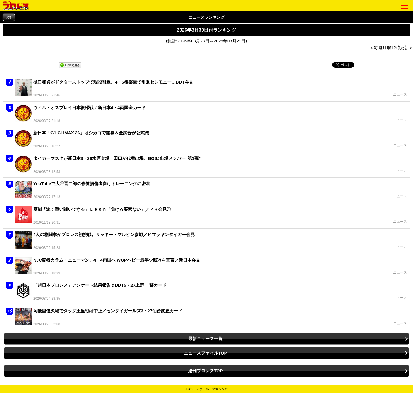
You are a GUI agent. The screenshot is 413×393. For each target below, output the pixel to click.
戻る (9, 17)
